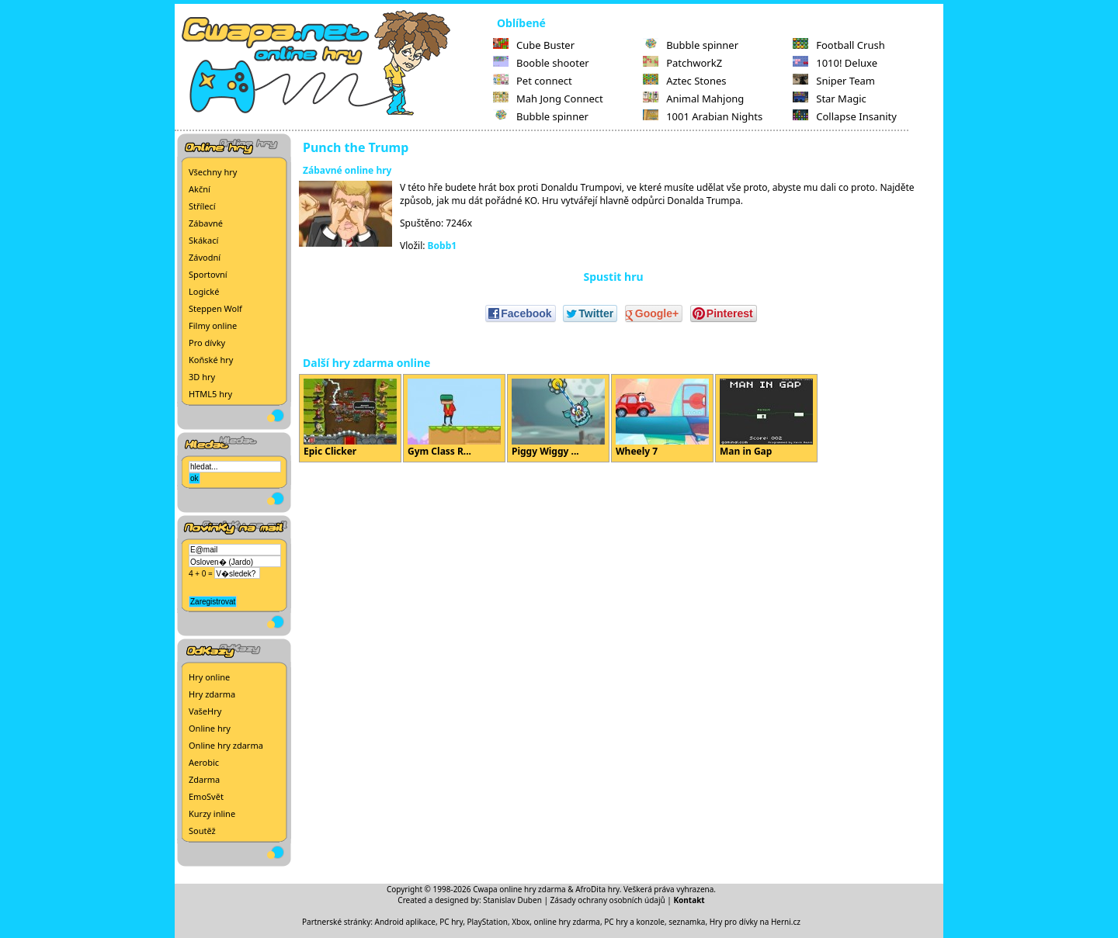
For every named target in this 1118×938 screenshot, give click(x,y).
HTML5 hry (210, 394)
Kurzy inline (212, 813)
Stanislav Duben (512, 900)
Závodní (204, 257)
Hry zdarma (212, 694)
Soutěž (202, 830)
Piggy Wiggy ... (558, 418)
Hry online (209, 677)
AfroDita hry (597, 889)
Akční (199, 189)
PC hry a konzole (634, 921)
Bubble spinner (541, 116)
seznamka (686, 921)
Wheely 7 (662, 418)
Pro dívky (207, 342)
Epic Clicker (350, 418)
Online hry (210, 728)
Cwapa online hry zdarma (519, 889)
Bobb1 (442, 245)
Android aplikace (405, 921)
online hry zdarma (567, 921)
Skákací (203, 240)
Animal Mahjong (693, 99)
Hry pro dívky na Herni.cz (755, 921)
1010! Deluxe (835, 63)
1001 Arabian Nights (702, 116)
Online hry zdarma (226, 745)
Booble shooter (541, 63)
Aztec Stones (684, 81)
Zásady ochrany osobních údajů (607, 900)
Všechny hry (213, 172)
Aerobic (204, 762)
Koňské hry (211, 359)
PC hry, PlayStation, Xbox (484, 921)
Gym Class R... (454, 418)
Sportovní (208, 274)
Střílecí (202, 206)
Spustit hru (613, 276)
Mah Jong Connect (548, 99)
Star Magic (829, 99)
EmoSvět (206, 796)
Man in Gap (766, 418)
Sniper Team (834, 81)
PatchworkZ (682, 63)
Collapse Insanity (845, 116)
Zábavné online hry (347, 170)
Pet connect (532, 81)
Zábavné (206, 223)
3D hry (202, 376)
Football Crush (838, 45)
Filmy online (213, 325)
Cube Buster (534, 45)
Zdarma (204, 779)
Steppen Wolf (215, 308)
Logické (204, 291)
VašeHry (205, 711)
